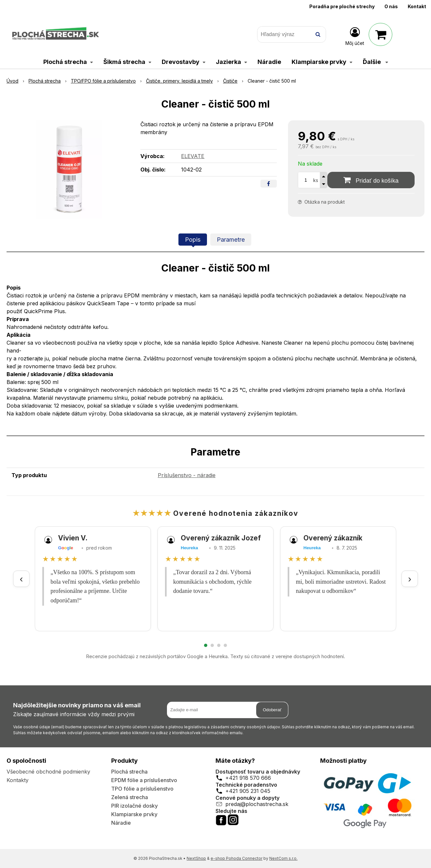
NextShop (196, 858)
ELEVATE (192, 156)
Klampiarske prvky (134, 814)
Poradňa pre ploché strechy (342, 6)
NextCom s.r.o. (283, 858)
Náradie (121, 822)
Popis (192, 239)
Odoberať (272, 709)
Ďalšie (375, 61)
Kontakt (417, 6)
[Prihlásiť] (354, 36)
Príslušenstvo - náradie (187, 475)
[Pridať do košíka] (371, 180)
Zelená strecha (129, 797)
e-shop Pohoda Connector (236, 858)
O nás (391, 6)
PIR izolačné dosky (134, 805)
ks (315, 180)
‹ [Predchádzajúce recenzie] (21, 578)
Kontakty (18, 780)
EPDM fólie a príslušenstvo (144, 780)
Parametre (231, 239)
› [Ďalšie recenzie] (409, 578)
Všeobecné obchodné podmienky (48, 771)
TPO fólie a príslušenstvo (142, 788)
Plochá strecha (129, 771)
